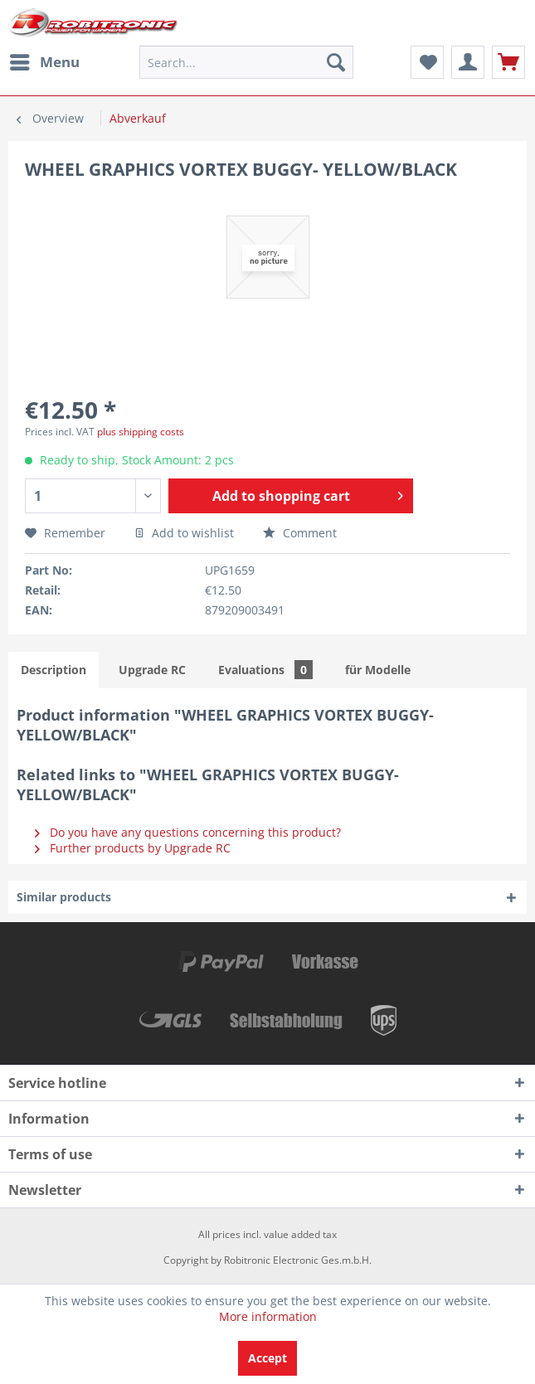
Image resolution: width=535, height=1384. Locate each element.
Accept (267, 1358)
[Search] (336, 62)
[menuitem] (44, 62)
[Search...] (246, 62)
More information (268, 1316)
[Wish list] (427, 62)
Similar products (64, 897)
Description (53, 669)
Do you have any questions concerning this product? (188, 832)
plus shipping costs (140, 432)
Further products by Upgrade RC (133, 848)
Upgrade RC (152, 669)
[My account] (467, 62)
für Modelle (378, 669)
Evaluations (265, 669)
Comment (300, 533)
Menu (45, 60)
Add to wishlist (184, 533)
